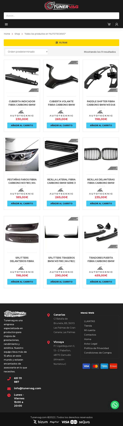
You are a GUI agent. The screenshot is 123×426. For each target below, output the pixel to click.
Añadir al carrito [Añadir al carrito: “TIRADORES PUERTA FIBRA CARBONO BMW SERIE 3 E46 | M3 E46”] (100, 283)
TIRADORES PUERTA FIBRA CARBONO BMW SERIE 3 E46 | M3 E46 (100, 263)
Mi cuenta (89, 331)
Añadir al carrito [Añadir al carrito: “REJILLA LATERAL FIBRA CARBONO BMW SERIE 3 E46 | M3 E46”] (61, 206)
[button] (115, 405)
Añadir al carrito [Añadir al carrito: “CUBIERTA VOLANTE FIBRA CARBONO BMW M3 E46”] (61, 128)
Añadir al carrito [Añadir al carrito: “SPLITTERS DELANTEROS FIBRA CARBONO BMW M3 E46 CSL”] (22, 283)
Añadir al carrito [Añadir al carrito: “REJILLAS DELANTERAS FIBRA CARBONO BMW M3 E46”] (100, 206)
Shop (17, 34)
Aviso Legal (90, 344)
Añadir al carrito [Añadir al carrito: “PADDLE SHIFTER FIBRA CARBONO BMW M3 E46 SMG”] (100, 128)
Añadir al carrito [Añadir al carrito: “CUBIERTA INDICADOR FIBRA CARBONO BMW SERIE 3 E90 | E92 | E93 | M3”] (22, 128)
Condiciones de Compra (98, 353)
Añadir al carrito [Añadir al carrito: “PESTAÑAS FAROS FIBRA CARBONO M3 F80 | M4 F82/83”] (22, 206)
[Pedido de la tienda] (26, 51)
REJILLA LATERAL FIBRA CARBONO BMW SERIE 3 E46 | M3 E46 (61, 185)
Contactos (90, 335)
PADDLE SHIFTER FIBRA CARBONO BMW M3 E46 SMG (100, 107)
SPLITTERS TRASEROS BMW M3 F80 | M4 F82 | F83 (61, 263)
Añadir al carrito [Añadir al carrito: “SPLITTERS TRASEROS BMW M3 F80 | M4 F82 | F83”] (61, 283)
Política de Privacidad (96, 349)
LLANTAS (89, 322)
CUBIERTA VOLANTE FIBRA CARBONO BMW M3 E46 (61, 107)
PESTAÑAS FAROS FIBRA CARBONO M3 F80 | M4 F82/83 (22, 185)
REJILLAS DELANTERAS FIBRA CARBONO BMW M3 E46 (100, 185)
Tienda (88, 326)
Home (7, 34)
